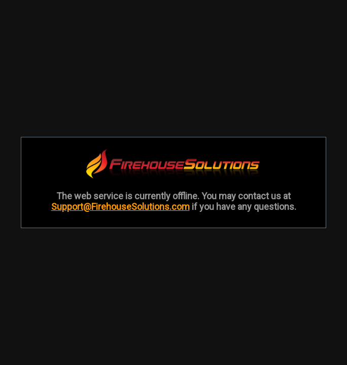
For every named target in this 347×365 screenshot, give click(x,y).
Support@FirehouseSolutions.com (120, 206)
